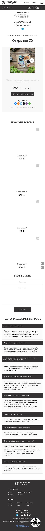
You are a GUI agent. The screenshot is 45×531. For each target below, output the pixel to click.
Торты (10, 505)
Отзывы (20, 495)
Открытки (29, 503)
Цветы (10, 503)
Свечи (28, 505)
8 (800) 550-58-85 (22, 22)
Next (31, 60)
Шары (18, 505)
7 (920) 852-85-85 (31, 3)
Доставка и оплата (24, 492)
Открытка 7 (22, 228)
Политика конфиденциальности (22, 518)
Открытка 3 (22, 156)
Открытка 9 (22, 264)
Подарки (19, 503)
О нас (10, 492)
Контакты (11, 495)
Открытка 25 (21, 192)
